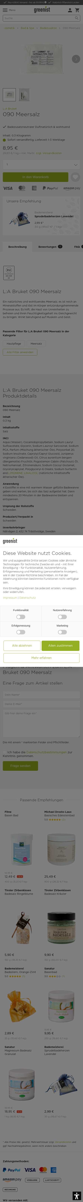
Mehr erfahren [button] (41, 658)
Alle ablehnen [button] (22, 645)
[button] (77, 1196)
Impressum (10, 597)
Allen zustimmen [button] (60, 645)
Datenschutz (27, 597)
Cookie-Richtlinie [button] (26, 575)
